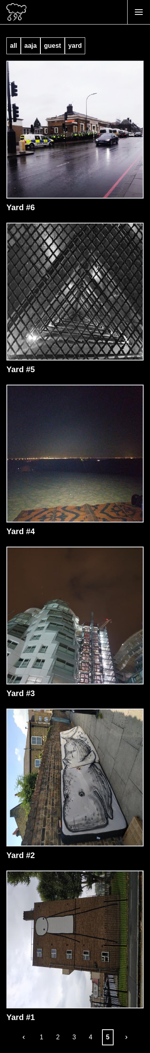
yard (75, 45)
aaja (30, 45)
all (13, 45)
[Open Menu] (138, 12)
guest (52, 45)
